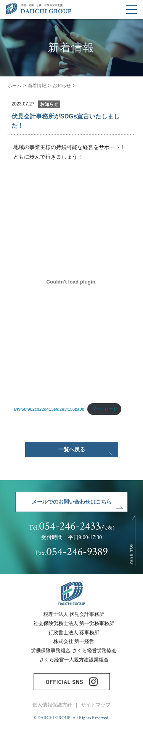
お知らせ (62, 85)
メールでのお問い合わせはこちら (72, 502)
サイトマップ (96, 705)
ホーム (14, 85)
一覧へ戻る (71, 449)
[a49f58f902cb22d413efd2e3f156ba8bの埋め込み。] (71, 281)
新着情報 (37, 85)
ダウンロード (104, 409)
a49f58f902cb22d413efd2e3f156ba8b (48, 409)
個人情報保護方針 (52, 705)
